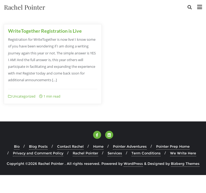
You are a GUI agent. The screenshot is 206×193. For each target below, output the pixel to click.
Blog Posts (38, 146)
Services (115, 153)
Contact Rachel (70, 146)
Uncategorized (21, 96)
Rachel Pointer (85, 153)
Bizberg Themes (185, 163)
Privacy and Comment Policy (38, 153)
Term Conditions (146, 153)
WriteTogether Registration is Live (45, 31)
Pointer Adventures (130, 146)
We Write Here (183, 153)
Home (98, 146)
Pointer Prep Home (173, 146)
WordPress (133, 163)
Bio (17, 146)
